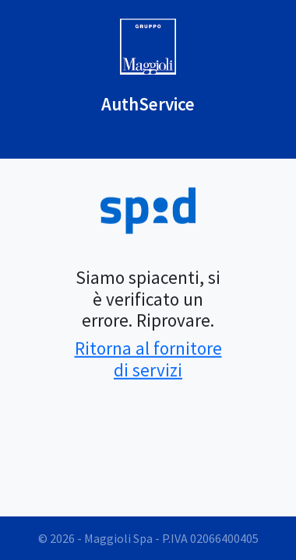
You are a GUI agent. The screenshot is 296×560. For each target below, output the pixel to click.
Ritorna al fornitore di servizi (148, 359)
